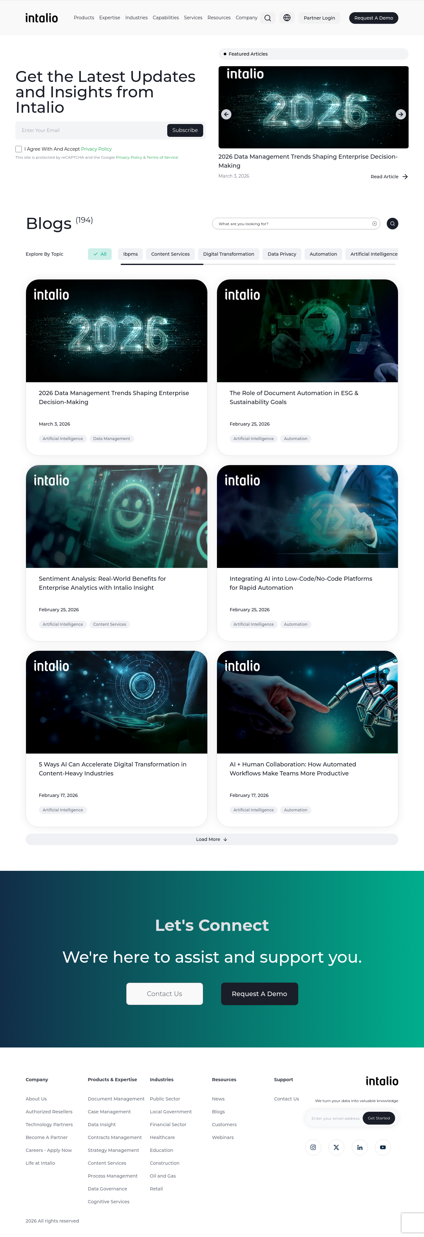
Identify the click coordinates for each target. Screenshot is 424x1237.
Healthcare (162, 1137)
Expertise (109, 18)
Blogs (218, 1112)
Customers (224, 1124)
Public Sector (165, 1099)
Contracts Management (115, 1137)
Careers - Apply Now (49, 1150)
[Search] (267, 18)
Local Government (171, 1112)
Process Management (113, 1176)
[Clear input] (374, 227)
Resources (219, 18)
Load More (212, 839)
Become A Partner (47, 1137)
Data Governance (107, 1189)
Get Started (379, 1118)
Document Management (116, 1099)
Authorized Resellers (49, 1112)
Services (193, 18)
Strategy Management (113, 1150)
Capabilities (166, 18)
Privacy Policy (96, 149)
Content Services (107, 1163)
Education (161, 1150)
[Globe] (287, 17)
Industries (136, 18)
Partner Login (319, 18)
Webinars (223, 1137)
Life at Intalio (40, 1163)
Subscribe (185, 130)
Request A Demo (373, 18)
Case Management (109, 1112)
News (218, 1099)
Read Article (390, 177)
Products (84, 18)
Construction (164, 1163)
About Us (36, 1099)
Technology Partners (49, 1124)
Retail (156, 1189)
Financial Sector (168, 1124)
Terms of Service (162, 157)
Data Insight (102, 1124)
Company (247, 18)
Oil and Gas (163, 1176)
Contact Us (164, 994)
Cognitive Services (109, 1202)
